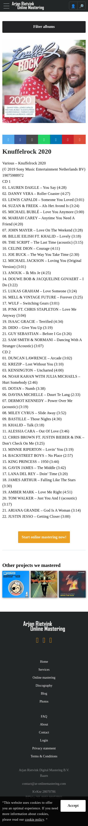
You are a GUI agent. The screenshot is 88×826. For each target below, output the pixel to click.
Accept (73, 805)
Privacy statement (44, 748)
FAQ (44, 716)
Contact (44, 732)
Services (44, 669)
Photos (43, 701)
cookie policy (34, 819)
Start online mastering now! (44, 537)
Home (44, 661)
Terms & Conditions (44, 756)
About (44, 724)
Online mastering (44, 677)
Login (44, 740)
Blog (44, 693)
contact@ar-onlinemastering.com (44, 783)
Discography (44, 685)
